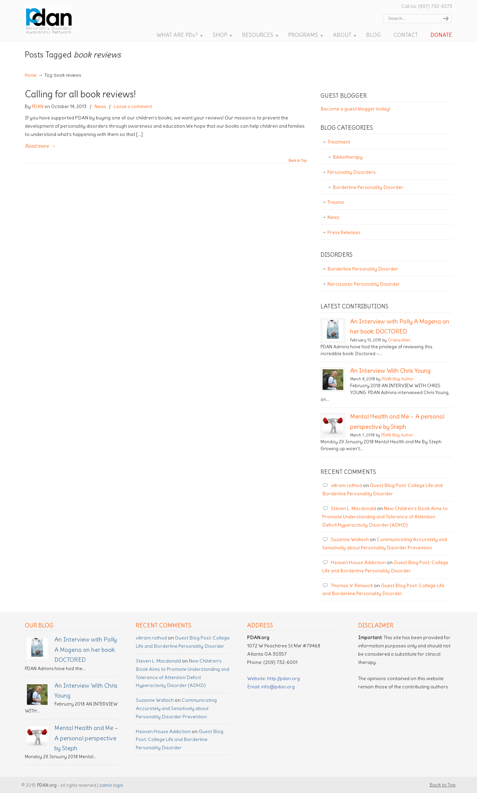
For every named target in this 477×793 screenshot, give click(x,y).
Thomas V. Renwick (352, 585)
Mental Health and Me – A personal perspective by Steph (86, 738)
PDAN (37, 106)
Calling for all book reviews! (80, 94)
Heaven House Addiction (358, 562)
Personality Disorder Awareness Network (59, 21)
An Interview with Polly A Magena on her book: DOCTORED (85, 650)
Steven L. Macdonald (353, 508)
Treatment (338, 142)
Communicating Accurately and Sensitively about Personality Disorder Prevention (176, 708)
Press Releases (344, 232)
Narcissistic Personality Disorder (363, 284)
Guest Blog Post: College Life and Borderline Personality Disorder (179, 739)
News (100, 106)
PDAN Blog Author (398, 379)
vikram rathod (346, 485)
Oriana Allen (399, 340)
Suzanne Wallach (350, 539)
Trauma (335, 202)
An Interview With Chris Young (390, 370)
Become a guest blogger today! (355, 109)
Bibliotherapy (348, 157)
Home (31, 75)
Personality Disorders (351, 172)
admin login (111, 785)
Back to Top (298, 160)
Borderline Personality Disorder (368, 187)
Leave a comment (133, 106)
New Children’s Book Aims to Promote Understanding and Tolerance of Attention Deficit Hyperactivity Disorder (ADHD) (385, 516)
